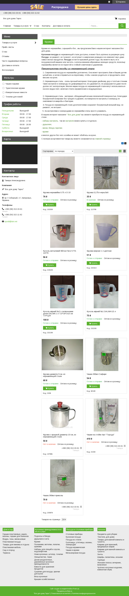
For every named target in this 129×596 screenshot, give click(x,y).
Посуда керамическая (75, 547)
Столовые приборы (74, 534)
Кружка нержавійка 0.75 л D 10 (56, 192)
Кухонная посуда (73, 537)
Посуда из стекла (73, 540)
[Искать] (122, 25)
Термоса (6, 553)
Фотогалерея (8, 70)
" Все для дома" (74, 115)
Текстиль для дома (105, 537)
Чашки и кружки (72, 550)
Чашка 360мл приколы (53, 495)
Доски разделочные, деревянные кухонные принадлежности (44, 562)
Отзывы (5, 56)
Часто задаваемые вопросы (15, 61)
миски (45, 128)
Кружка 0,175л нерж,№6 (97, 192)
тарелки (58, 128)
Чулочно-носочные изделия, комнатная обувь (109, 568)
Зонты (100, 554)
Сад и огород (9, 550)
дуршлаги (47, 124)
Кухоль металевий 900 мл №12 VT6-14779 (59, 252)
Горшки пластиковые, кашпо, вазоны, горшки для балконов (16, 535)
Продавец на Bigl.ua (64, 591)
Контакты (46, 26)
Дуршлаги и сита (41, 539)
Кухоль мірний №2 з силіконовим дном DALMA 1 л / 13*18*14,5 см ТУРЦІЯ (58, 313)
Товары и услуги (20, 26)
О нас (36, 26)
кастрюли (70, 121)
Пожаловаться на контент (60, 593)
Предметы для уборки (107, 534)
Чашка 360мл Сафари (96, 374)
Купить (51, 205)
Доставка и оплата (61, 26)
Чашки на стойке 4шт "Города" (100, 435)
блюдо (51, 128)
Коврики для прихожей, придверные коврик (107, 545)
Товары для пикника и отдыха (16, 544)
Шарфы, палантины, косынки (110, 557)
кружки (46, 132)
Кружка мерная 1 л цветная (99, 251)
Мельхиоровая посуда (75, 553)
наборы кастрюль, (50, 121)
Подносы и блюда (42, 536)
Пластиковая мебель (12, 547)
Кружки (37, 542)
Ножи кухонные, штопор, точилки (48, 554)
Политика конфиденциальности (83, 593)
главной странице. (103, 139)
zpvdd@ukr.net (11, 221)
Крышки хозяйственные (44, 579)
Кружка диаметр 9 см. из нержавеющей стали (54, 375)
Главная (7, 26)
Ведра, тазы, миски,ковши (14, 539)
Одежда (101, 560)
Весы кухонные (40, 576)
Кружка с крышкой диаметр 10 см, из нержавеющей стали (59, 436)
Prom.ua (76, 589)
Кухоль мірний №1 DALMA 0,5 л (101, 311)
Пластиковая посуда (12, 542)
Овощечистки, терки (43, 557)
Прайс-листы (8, 47)
